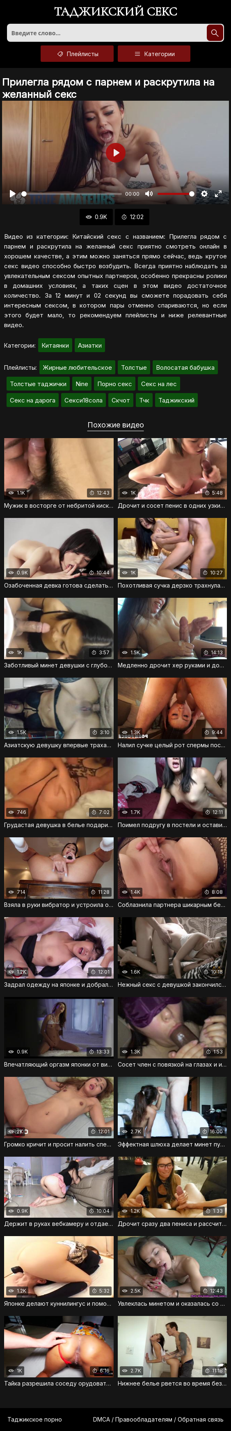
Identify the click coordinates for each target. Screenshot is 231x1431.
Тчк (144, 400)
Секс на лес (159, 384)
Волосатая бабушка (185, 367)
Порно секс (114, 384)
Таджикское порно (34, 1419)
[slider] (71, 194)
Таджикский (176, 400)
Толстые (134, 367)
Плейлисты (77, 53)
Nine (81, 384)
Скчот (121, 400)
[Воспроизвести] (12, 193)
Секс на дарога (32, 400)
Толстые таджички (38, 384)
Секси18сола (83, 400)
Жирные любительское (77, 367)
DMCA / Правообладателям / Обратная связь (158, 1419)
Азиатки (90, 345)
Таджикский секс (115, 12)
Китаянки (55, 345)
